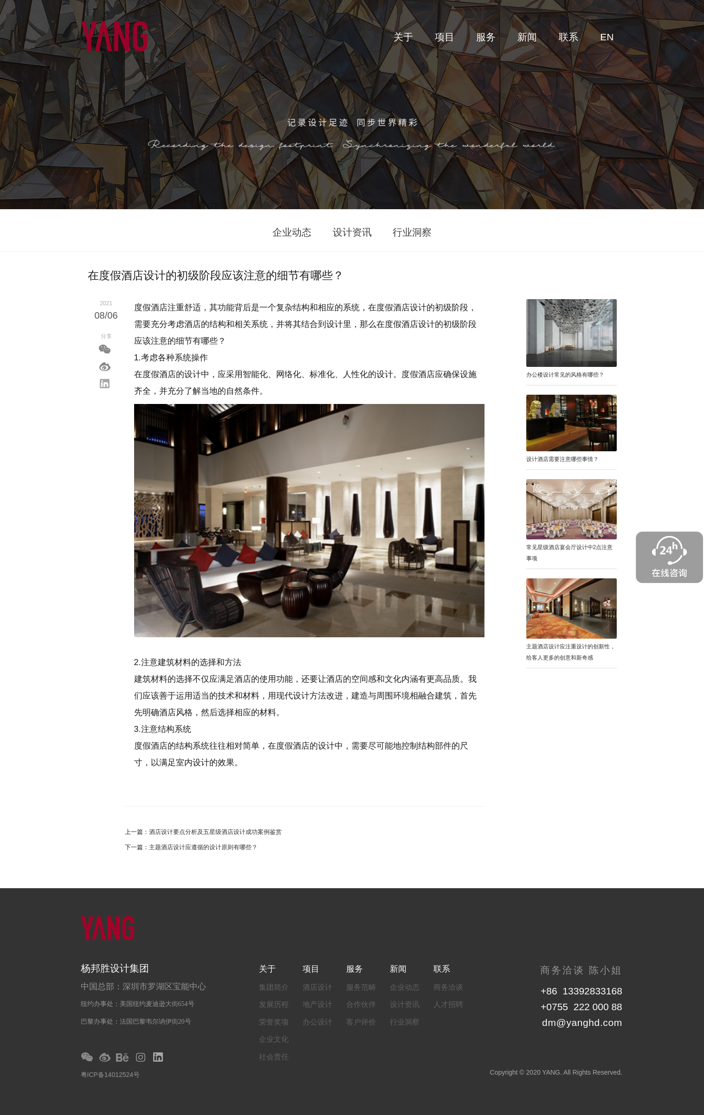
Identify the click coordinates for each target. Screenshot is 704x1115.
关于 (403, 37)
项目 (444, 37)
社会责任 (274, 1057)
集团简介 (274, 987)
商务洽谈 (448, 987)
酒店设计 (317, 987)
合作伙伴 (361, 1004)
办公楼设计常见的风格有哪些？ (565, 375)
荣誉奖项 (274, 1022)
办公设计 (317, 1022)
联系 (568, 37)
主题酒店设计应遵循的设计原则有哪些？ (203, 847)
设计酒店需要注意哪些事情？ (562, 459)
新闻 (527, 37)
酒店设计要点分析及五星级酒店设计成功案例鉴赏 (215, 831)
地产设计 (317, 1004)
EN (607, 37)
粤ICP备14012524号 (110, 1074)
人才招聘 (448, 1004)
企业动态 (291, 232)
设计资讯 (352, 232)
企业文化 (274, 1039)
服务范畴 (361, 987)
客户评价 (361, 1022)
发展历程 (274, 1004)
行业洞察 (412, 232)
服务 (486, 37)
